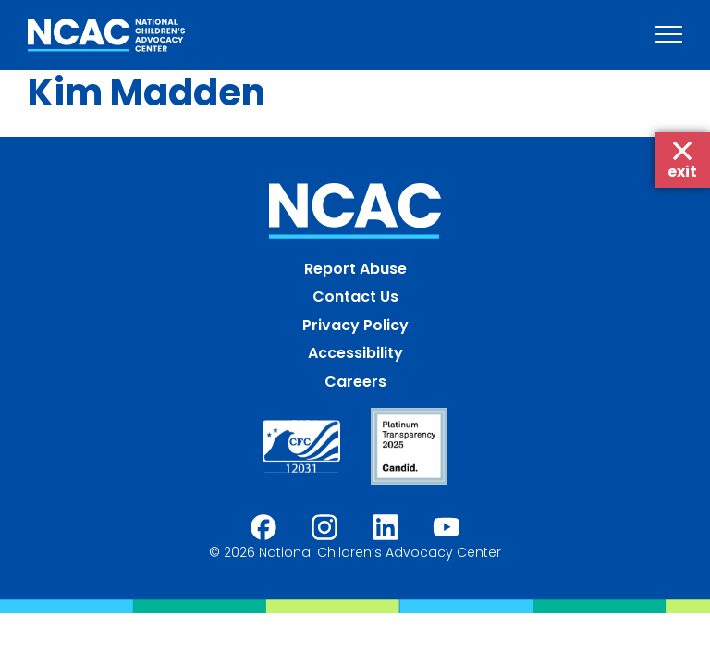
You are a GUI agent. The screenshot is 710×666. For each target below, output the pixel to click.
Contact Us (355, 296)
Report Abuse (355, 268)
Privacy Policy (355, 325)
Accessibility (355, 353)
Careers (355, 381)
